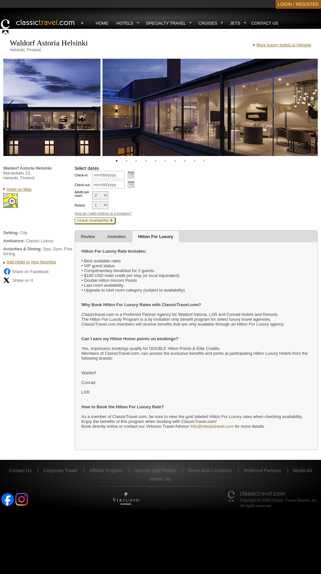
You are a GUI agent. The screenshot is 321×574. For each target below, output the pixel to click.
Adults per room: (82, 193)
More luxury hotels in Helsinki (283, 44)
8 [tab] (185, 161)
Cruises (207, 23)
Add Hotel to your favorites (31, 261)
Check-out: (82, 185)
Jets (235, 23)
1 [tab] (116, 161)
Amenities (116, 236)
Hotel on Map (18, 189)
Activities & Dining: (22, 248)
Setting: (11, 232)
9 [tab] (194, 161)
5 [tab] (155, 161)
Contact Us (264, 23)
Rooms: (80, 205)
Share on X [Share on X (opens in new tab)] (18, 280)
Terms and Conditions (210, 470)
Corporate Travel (60, 470)
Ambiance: (14, 240)
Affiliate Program (106, 470)
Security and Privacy (155, 470)
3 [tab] (136, 161)
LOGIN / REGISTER (298, 4)
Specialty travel (166, 23)
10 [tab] (204, 161)
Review (88, 236)
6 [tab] (165, 161)
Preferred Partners (262, 470)
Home (102, 23)
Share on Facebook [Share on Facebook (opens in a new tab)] (26, 271)
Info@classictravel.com (212, 426)
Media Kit (302, 470)
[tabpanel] (52, 107)
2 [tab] (126, 161)
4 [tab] (146, 161)
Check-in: (81, 175)
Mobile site (161, 479)
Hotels (124, 23)
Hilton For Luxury (155, 236)
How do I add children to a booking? (103, 213)
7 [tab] (175, 161)
